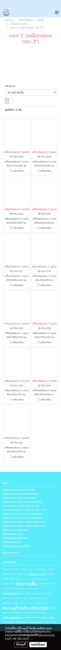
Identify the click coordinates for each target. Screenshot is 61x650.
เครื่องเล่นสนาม (12, 617)
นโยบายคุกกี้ (23, 638)
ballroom (16, 569)
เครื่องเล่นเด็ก (47, 617)
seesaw (5, 579)
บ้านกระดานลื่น (10, 603)
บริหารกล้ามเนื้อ (35, 598)
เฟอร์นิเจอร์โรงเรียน (36, 622)
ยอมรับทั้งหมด (38, 644)
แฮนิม (47, 622)
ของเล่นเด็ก (26, 593)
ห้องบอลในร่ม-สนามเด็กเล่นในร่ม (20, 494)
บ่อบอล (45, 598)
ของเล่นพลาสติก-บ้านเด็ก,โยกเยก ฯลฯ (24, 510)
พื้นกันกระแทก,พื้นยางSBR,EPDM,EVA (23, 526)
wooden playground (39, 579)
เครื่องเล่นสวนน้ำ (11, 542)
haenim (24, 569)
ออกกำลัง (6, 612)
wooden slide (8, 583)
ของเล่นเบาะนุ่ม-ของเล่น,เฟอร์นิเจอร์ (22, 518)
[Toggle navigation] (56, 12)
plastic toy (22, 574)
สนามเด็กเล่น (15, 608)
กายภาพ (53, 583)
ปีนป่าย (30, 603)
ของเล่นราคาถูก (32, 588)
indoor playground (37, 569)
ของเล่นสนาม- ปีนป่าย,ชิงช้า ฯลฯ (21, 506)
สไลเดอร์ (39, 608)
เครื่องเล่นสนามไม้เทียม (15, 538)
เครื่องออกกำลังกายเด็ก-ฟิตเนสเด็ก (22, 514)
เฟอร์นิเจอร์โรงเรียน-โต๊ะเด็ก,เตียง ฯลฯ (24, 522)
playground (37, 574)
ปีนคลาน (23, 603)
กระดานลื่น (26, 583)
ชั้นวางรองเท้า (17, 598)
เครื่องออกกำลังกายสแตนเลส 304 (22, 502)
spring (19, 579)
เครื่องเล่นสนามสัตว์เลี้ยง (16, 546)
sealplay (50, 574)
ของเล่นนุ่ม (6, 588)
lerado (51, 569)
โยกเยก (54, 622)
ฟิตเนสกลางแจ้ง (41, 603)
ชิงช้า (25, 598)
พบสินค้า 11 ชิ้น (13, 110)
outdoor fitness (9, 574)
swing (26, 579)
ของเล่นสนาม (11, 593)
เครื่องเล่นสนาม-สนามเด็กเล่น (18, 490)
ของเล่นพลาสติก (18, 588)
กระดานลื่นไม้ (44, 583)
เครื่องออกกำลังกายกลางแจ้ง (19, 498)
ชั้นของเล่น (49, 593)
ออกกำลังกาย (16, 612)
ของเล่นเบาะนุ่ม (38, 593)
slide (12, 579)
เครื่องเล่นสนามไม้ (12, 534)
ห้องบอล (52, 608)
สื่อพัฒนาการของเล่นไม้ (15, 530)
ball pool (6, 569)
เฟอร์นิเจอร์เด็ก (21, 622)
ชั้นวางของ (6, 598)
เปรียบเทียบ (18, 171)
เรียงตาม (11, 86)
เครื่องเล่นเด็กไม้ (8, 622)
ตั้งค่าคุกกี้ (21, 644)
